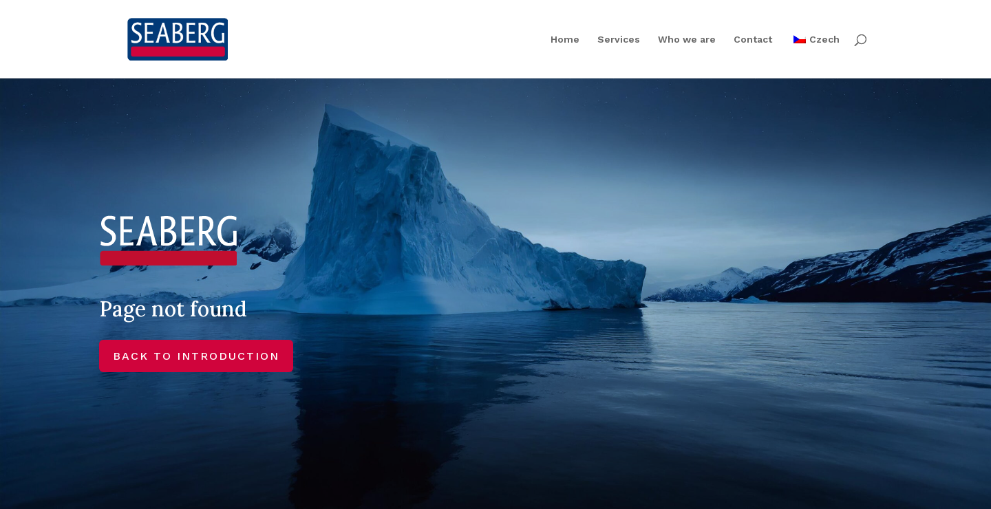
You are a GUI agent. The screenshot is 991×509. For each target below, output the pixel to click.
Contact (753, 39)
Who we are (687, 39)
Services (618, 39)
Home (565, 39)
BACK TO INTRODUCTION (196, 355)
